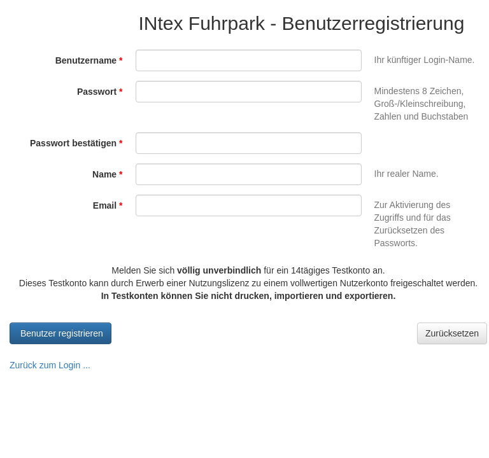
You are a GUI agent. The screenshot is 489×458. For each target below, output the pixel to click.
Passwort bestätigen (76, 143)
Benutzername (89, 60)
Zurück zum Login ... (50, 365)
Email (108, 205)
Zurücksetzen (452, 333)
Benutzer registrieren (60, 333)
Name (107, 174)
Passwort (100, 92)
